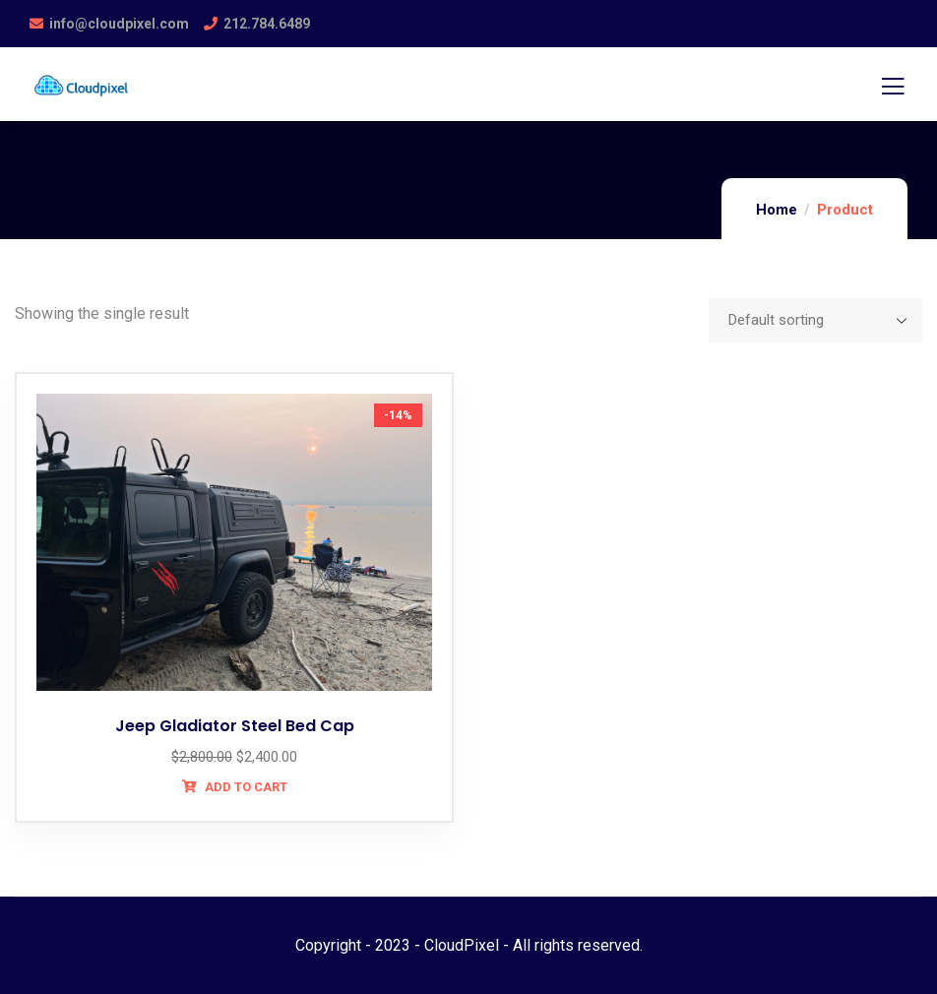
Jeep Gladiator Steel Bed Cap (234, 725)
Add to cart (244, 786)
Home (776, 209)
